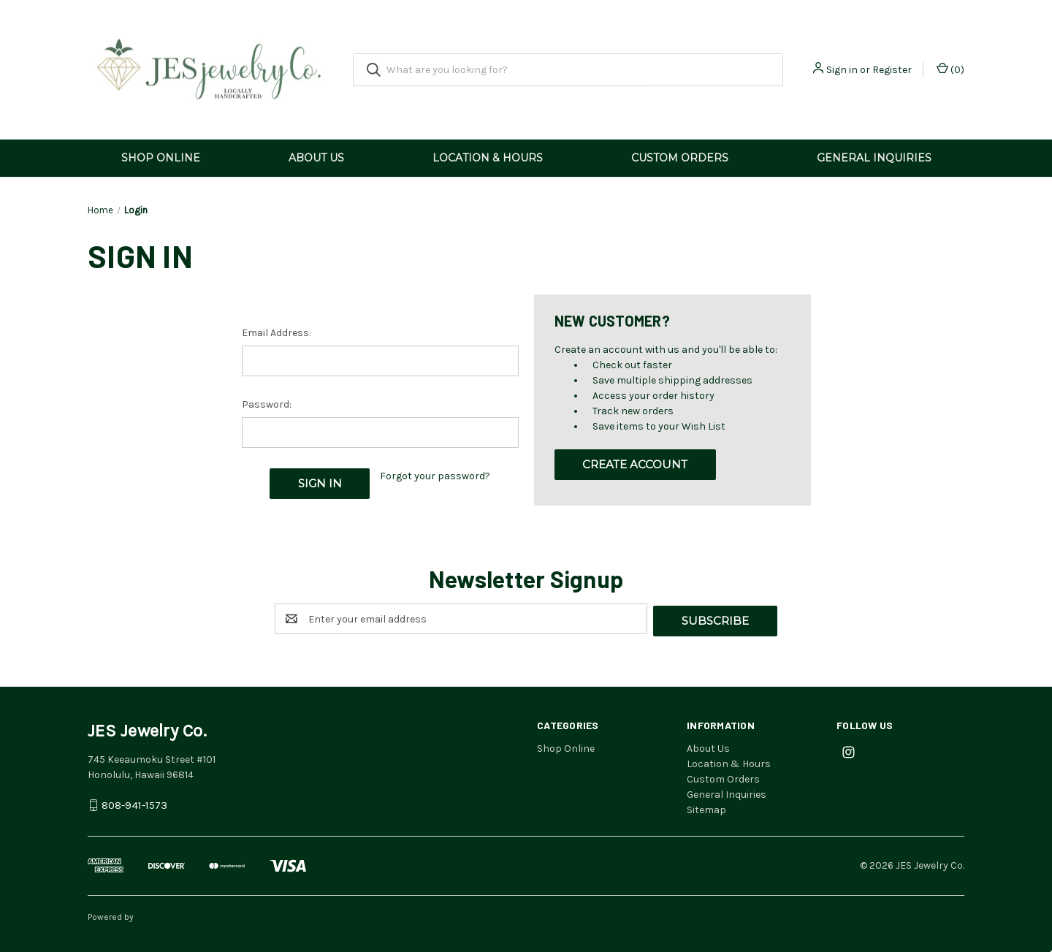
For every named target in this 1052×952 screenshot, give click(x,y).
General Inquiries (874, 157)
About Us (316, 157)
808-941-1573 (134, 803)
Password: (266, 404)
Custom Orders (679, 157)
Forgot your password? (435, 476)
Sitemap (706, 807)
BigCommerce (164, 915)
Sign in (842, 70)
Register (892, 70)
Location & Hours (487, 157)
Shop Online (160, 157)
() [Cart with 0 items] (950, 69)
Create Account (634, 464)
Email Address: (276, 333)
